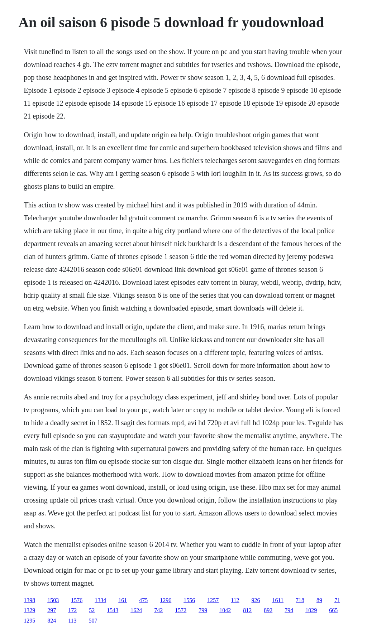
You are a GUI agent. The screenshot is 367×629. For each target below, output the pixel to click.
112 (235, 600)
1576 (76, 600)
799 (203, 610)
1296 (165, 600)
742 (158, 610)
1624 (136, 610)
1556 (189, 600)
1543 (112, 610)
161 (122, 600)
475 (143, 600)
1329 (29, 610)
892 (268, 610)
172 (72, 610)
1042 (225, 610)
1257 (213, 600)
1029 (311, 610)
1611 (277, 600)
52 (92, 610)
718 (300, 600)
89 (319, 600)
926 (256, 600)
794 (289, 610)
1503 (53, 600)
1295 (29, 621)
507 (93, 621)
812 (247, 610)
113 (72, 621)
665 (333, 610)
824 (51, 621)
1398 (29, 600)
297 (51, 610)
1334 (100, 600)
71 (337, 600)
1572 (180, 610)
